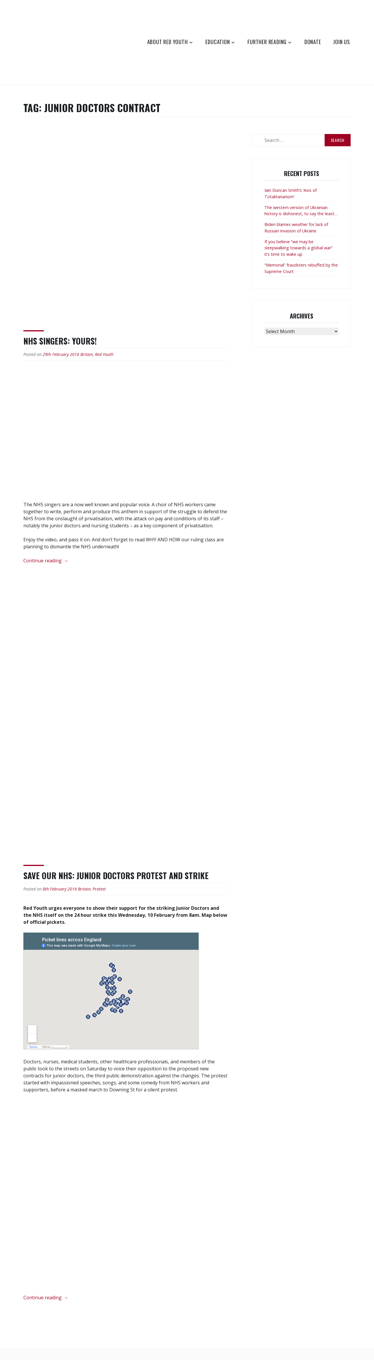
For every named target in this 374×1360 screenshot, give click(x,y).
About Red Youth (167, 42)
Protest (99, 889)
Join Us (341, 42)
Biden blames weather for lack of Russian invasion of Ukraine (296, 228)
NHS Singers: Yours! (60, 341)
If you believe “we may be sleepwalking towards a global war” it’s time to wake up (298, 248)
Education (217, 42)
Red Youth (104, 354)
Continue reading (45, 560)
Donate (312, 42)
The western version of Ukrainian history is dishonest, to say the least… (300, 211)
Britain (86, 354)
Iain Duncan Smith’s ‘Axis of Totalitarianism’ (290, 193)
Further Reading (267, 42)
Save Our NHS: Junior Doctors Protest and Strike (116, 875)
